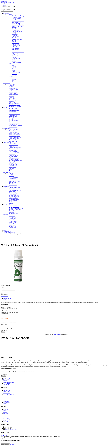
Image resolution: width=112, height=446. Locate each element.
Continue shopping (5, 444)
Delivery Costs (6, 393)
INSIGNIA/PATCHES (8, 382)
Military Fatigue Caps (14, 196)
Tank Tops (14, 59)
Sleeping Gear (12, 167)
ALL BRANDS (6, 385)
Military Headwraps (13, 198)
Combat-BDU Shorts (17, 31)
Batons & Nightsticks (14, 143)
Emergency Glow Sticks (14, 152)
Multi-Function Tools (14, 123)
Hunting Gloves (12, 218)
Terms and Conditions (8, 394)
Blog (4, 420)
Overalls (14, 61)
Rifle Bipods (12, 98)
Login (2, 1)
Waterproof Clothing (16, 17)
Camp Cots (11, 146)
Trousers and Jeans (16, 62)
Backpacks (11, 173)
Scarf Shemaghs (13, 201)
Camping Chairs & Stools (15, 147)
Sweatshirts (14, 74)
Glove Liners (12, 216)
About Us (5, 400)
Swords (11, 119)
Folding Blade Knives (14, 110)
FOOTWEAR (6, 378)
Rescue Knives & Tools (14, 114)
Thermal (14, 66)
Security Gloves (12, 225)
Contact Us (9, 2)
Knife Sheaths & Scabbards (15, 125)
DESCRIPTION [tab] (7, 298)
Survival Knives (13, 115)
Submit (2, 332)
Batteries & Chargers (14, 139)
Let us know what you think (7, 329)
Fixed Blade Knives (13, 108)
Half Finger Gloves (13, 217)
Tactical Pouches (13, 185)
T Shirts (14, 32)
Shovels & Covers (13, 165)
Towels (10, 170)
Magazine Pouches (13, 94)
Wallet (10, 179)
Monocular (11, 96)
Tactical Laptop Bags (14, 183)
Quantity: (3, 289)
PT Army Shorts (15, 30)
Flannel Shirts (15, 35)
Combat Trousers (16, 44)
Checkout (12, 444)
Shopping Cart (6, 390)
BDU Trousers (15, 49)
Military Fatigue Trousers (18, 46)
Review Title (3, 324)
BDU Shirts (14, 41)
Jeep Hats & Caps (13, 192)
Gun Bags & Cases (13, 89)
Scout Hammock (13, 164)
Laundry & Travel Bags (14, 181)
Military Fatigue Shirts (17, 39)
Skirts (13, 54)
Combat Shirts (15, 36)
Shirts (13, 70)
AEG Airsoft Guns (13, 129)
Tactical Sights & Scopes (15, 106)
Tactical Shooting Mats (14, 105)
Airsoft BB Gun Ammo (14, 130)
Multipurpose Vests (16, 22)
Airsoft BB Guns (13, 132)
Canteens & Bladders (14, 149)
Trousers (14, 71)
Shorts (13, 68)
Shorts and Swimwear (17, 56)
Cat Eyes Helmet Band (14, 187)
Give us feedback (57, 335)
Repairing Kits (12, 161)
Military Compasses (13, 159)
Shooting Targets (13, 99)
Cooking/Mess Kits (13, 151)
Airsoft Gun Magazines (14, 136)
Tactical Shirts (15, 37)
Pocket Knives (12, 112)
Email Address (4, 330)
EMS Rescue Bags (13, 177)
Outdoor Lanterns (13, 210)
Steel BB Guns (12, 102)
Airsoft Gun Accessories (14, 134)
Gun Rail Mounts (13, 92)
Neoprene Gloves (13, 221)
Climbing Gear (12, 150)
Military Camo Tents (14, 158)
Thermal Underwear (16, 18)
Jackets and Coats (16, 23)
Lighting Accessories (14, 207)
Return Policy (6, 392)
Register (5, 1)
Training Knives (13, 118)
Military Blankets (13, 156)
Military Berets (12, 194)
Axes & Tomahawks (13, 120)
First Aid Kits (12, 154)
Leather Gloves (12, 220)
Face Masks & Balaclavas (15, 190)
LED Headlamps (13, 205)
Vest (13, 65)
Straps (10, 169)
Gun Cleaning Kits (13, 90)
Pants (13, 80)
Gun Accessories (13, 88)
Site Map (5, 413)
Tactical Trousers (16, 45)
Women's (11, 50)
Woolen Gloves (12, 227)
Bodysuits (14, 81)
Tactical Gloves (12, 226)
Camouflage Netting (13, 145)
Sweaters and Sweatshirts (18, 21)
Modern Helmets (13, 200)
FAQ (4, 404)
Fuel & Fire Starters (13, 155)
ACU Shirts (14, 40)
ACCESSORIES (7, 384)
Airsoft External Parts (14, 133)
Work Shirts (15, 34)
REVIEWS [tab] (5, 299)
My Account (6, 409)
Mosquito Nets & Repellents (15, 160)
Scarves (11, 203)
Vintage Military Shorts (17, 26)
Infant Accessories (16, 77)
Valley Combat (4, 3)
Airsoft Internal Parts (14, 138)
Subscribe (3, 376)
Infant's (10, 76)
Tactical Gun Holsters (14, 103)
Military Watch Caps (14, 199)
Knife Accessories (13, 127)
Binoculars (11, 85)
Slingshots (11, 101)
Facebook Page (6, 419)
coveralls (14, 19)
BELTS (5, 381)
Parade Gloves (12, 223)
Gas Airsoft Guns (13, 141)
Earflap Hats (12, 189)
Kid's (10, 63)
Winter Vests (15, 53)
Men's (10, 14)
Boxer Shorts (15, 27)
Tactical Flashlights (13, 213)
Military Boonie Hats (14, 195)
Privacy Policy (6, 403)
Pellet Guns (11, 97)
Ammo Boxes (12, 84)
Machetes (11, 121)
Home (2, 2)
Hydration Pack (12, 178)
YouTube (5, 422)
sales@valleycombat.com (11, 430)
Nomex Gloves (12, 222)
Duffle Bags (12, 174)
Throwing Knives (13, 116)
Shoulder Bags (12, 182)
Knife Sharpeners (13, 124)
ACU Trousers (15, 48)
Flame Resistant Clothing (18, 15)
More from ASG (5, 296)
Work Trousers (15, 43)
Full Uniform (15, 75)
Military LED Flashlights (15, 209)
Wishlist (5, 2)
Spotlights (11, 212)
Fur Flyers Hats (12, 191)
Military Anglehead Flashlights (16, 208)
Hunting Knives (12, 111)
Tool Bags (11, 176)
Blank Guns (12, 87)
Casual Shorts (15, 28)
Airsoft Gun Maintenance (15, 137)
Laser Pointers (12, 93)
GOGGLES (6, 380)
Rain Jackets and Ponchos (18, 25)
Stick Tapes (11, 168)
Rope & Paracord (13, 163)
